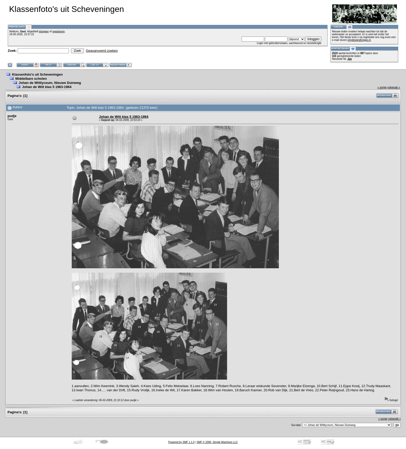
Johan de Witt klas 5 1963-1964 (46, 87)
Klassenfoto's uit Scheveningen (37, 74)
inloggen (44, 31)
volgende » (393, 87)
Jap (349, 58)
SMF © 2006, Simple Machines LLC (217, 442)
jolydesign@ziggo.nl (359, 40)
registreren (58, 31)
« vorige (382, 87)
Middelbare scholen (31, 79)
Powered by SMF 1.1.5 (181, 442)
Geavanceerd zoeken (102, 51)
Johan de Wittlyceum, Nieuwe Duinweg (50, 83)
